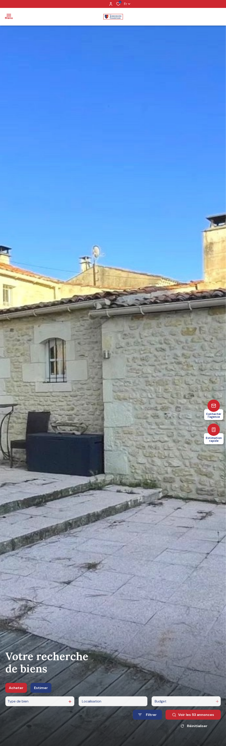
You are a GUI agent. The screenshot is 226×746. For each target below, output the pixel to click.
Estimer (41, 692)
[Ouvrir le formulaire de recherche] (147, 719)
